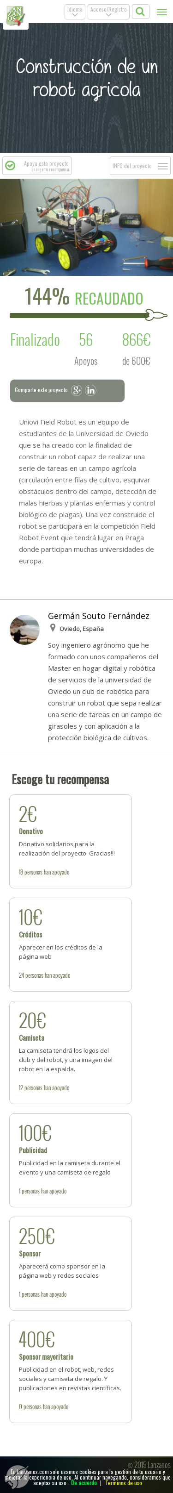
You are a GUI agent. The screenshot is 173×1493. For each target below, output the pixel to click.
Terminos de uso (123, 1483)
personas (33, 871)
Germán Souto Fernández (98, 615)
